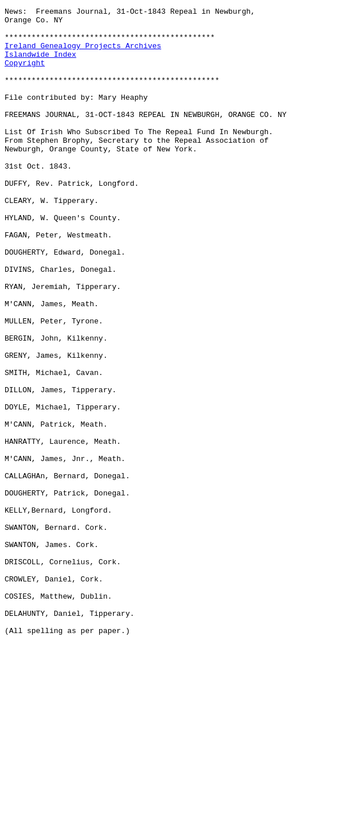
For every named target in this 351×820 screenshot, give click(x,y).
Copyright (25, 74)
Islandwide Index (40, 64)
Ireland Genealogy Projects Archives (83, 54)
